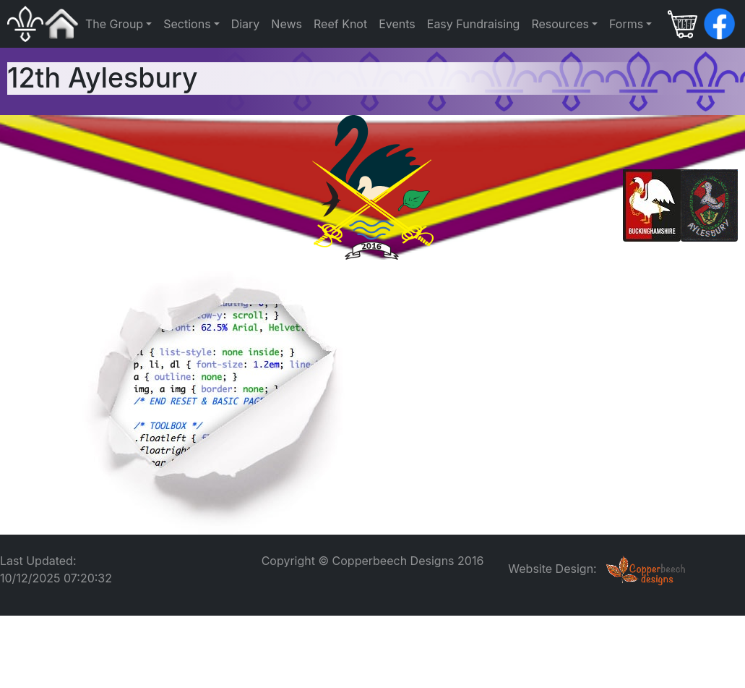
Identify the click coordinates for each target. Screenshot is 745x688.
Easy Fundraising (473, 24)
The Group (114, 24)
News (286, 24)
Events (397, 24)
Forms (626, 24)
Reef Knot (340, 24)
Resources (560, 24)
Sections (186, 24)
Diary (245, 24)
